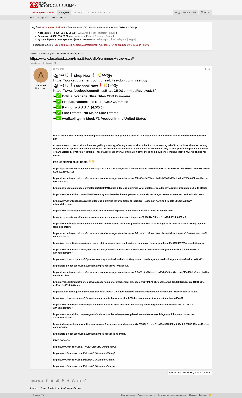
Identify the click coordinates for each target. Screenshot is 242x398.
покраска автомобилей (85, 45)
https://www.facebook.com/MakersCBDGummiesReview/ (84, 366)
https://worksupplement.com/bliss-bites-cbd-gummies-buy (100, 80)
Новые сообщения (38, 17)
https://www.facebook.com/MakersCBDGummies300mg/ (84, 353)
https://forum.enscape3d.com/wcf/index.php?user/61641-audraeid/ (89, 333)
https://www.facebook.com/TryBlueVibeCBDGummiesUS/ (84, 346)
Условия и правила (146, 395)
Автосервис (45, 32)
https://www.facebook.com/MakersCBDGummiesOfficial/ (84, 359)
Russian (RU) (38, 395)
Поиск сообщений (58, 17)
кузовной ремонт (63, 45)
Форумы (64, 12)
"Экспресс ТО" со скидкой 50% (115, 45)
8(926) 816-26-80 (62, 32)
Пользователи (99, 12)
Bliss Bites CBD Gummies (109, 96)
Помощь (193, 395)
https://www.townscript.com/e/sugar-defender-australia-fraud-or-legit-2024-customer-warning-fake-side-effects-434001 (118, 298)
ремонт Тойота (141, 45)
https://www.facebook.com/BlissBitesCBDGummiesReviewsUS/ (104, 91)
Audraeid (36, 63)
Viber (93, 32)
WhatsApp (83, 32)
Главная (203, 395)
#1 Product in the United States (121, 119)
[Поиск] (205, 12)
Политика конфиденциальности (172, 395)
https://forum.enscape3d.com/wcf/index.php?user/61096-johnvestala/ (91, 265)
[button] (88, 12)
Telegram (103, 32)
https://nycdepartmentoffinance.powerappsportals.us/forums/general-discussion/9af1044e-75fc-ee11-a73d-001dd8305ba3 (119, 217)
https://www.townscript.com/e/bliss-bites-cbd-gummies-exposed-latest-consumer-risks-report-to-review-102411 (114, 210)
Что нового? (79, 12)
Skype (112, 32)
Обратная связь (127, 395)
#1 (209, 69)
